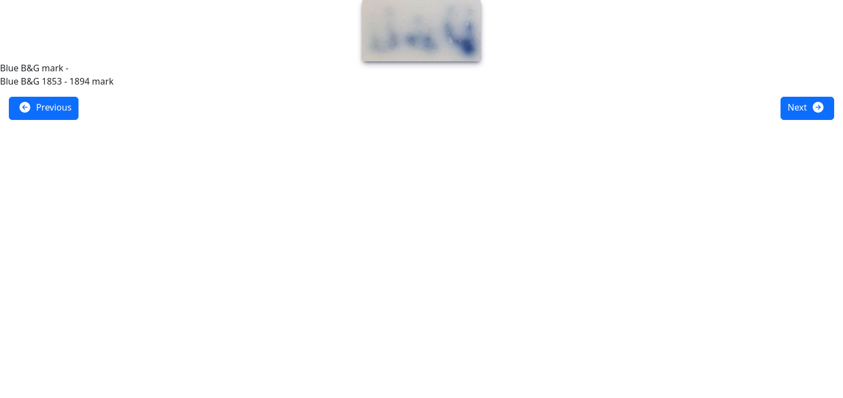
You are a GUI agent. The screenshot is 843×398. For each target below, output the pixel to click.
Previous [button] (44, 107)
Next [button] (806, 107)
